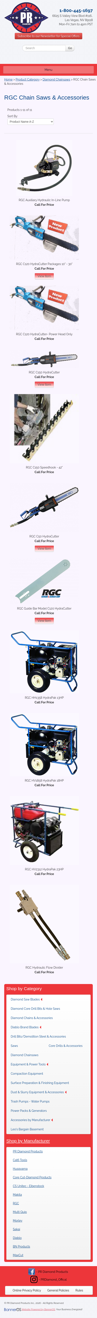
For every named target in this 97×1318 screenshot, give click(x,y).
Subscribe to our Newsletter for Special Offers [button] (48, 36)
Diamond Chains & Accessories (32, 1018)
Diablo (17, 1238)
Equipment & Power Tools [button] (29, 1064)
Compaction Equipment (27, 1073)
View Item (44, 276)
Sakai (16, 1229)
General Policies (58, 1290)
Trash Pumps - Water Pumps (30, 1101)
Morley (17, 1220)
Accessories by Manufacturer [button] (32, 1120)
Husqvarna (20, 1168)
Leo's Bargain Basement (27, 1129)
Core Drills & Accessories (65, 1045)
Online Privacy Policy (27, 1290)
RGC (16, 1203)
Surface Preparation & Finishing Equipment (40, 1083)
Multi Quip (20, 1212)
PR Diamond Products (28, 1151)
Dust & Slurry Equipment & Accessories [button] (38, 1092)
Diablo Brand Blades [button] (26, 1027)
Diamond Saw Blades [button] (26, 999)
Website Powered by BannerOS (38, 1309)
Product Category (28, 79)
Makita (17, 1194)
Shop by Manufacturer (28, 1140)
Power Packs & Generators (29, 1110)
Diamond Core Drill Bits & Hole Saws (35, 1008)
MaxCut (18, 1255)
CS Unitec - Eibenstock (28, 1186)
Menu (49, 69)
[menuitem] (28, 999)
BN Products (21, 1246)
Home (8, 79)
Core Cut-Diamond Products (32, 1177)
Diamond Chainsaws (56, 79)
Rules (79, 1290)
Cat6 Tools (20, 1160)
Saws (14, 1045)
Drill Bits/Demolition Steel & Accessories (38, 1036)
